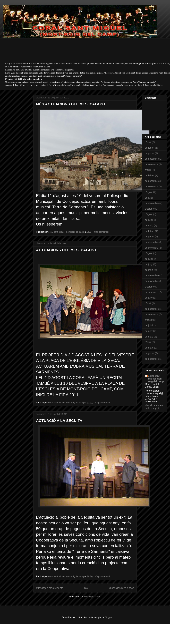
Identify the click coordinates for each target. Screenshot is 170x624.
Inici (85, 588)
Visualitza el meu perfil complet (154, 407)
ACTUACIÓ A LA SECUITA (59, 420)
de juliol (149, 197)
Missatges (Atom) (92, 596)
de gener (149, 153)
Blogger (108, 617)
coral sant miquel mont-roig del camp (156, 379)
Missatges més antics (121, 588)
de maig (149, 225)
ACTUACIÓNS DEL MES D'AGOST (66, 250)
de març (149, 347)
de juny (148, 264)
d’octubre (150, 208)
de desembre (152, 158)
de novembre (152, 281)
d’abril (148, 142)
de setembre (151, 164)
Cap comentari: (102, 232)
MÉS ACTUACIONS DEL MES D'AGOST (71, 104)
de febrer (149, 147)
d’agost (148, 192)
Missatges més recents (49, 588)
